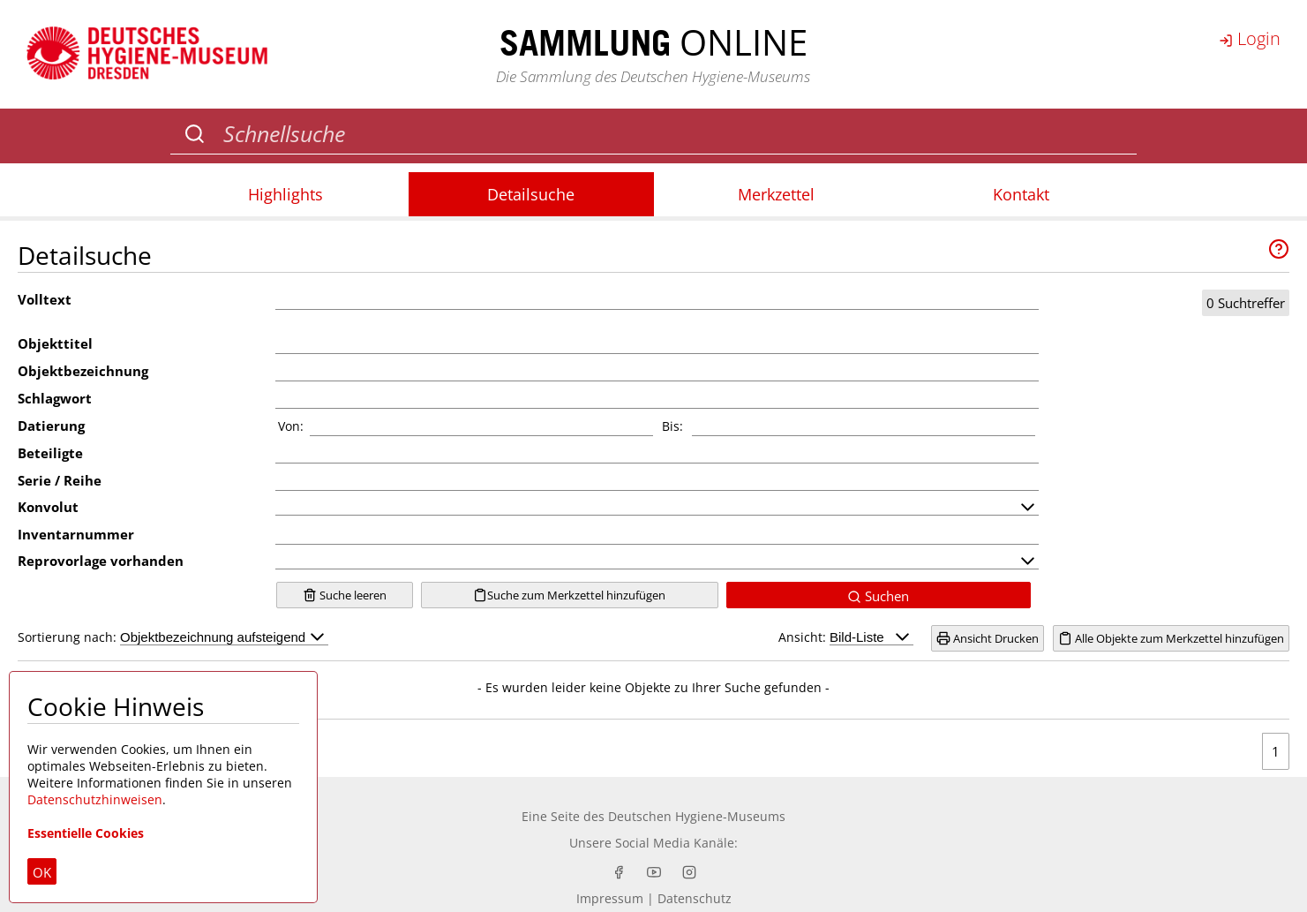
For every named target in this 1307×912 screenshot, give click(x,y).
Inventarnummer (76, 534)
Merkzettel (776, 194)
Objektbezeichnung (83, 371)
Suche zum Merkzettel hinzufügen (569, 595)
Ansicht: (845, 637)
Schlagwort (55, 398)
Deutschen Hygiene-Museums (696, 816)
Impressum (609, 898)
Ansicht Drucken (987, 638)
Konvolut (48, 507)
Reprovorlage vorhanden (101, 560)
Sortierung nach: (173, 637)
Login (1250, 38)
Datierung (51, 425)
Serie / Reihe (59, 480)
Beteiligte (50, 453)
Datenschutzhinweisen (94, 799)
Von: (291, 426)
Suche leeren (345, 595)
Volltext (44, 299)
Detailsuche (531, 194)
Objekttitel (55, 343)
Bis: (672, 426)
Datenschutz (694, 898)
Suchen (878, 596)
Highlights (285, 194)
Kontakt (1021, 194)
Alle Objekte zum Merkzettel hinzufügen (1171, 638)
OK (42, 872)
